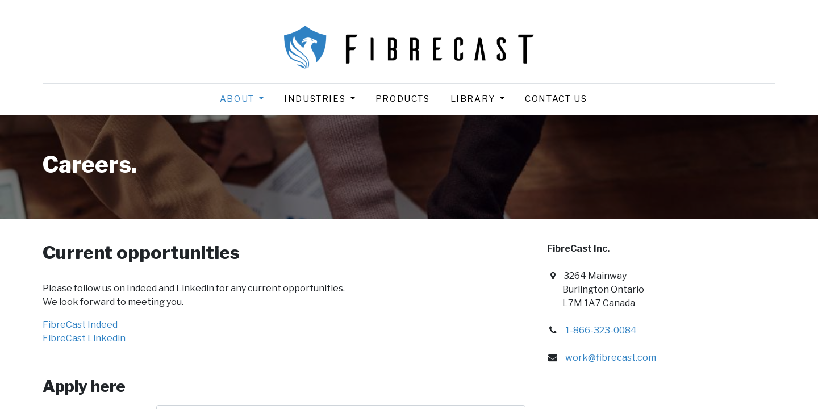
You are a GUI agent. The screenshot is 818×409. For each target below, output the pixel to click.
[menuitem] (403, 99)
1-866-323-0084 (601, 330)
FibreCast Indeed (80, 324)
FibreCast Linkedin (84, 338)
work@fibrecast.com (610, 357)
